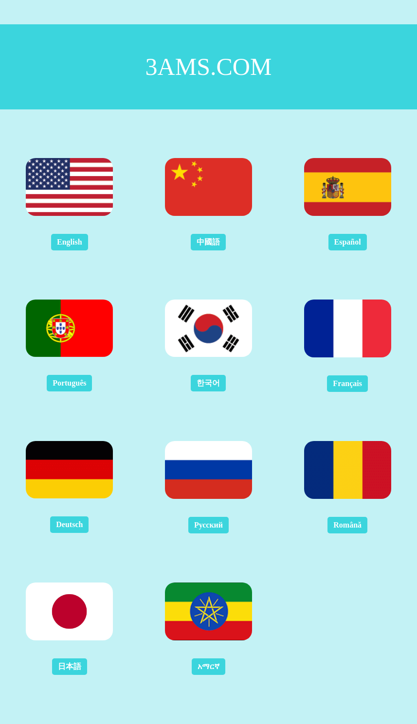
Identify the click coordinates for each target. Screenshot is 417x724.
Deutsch (69, 524)
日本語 (69, 666)
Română (347, 525)
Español (347, 242)
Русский (208, 525)
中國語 (208, 242)
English (69, 242)
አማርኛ (208, 666)
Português (69, 383)
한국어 (208, 383)
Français (347, 383)
